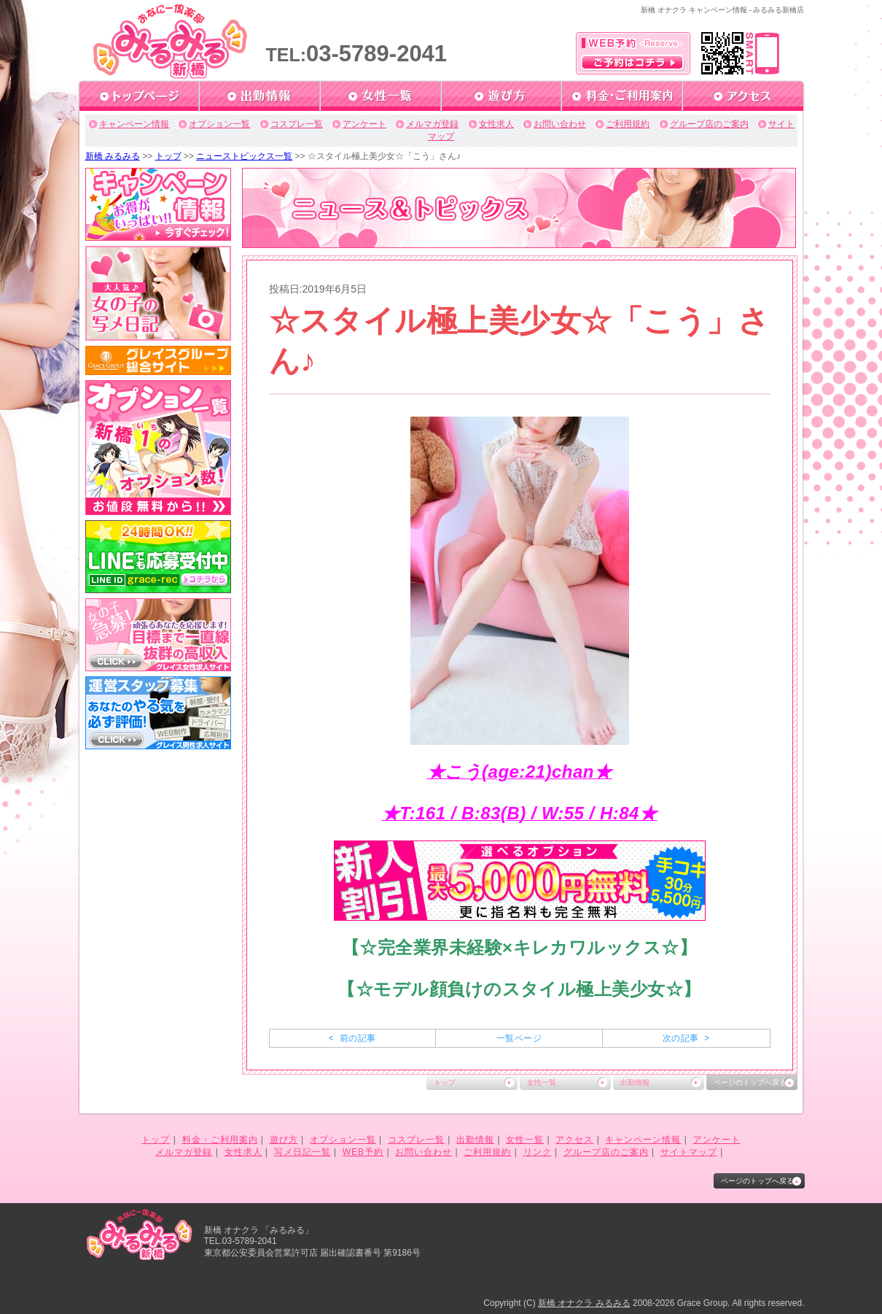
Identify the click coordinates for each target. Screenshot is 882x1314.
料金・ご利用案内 (220, 1140)
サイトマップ (688, 1152)
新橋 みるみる (112, 156)
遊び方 (284, 1140)
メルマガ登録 (432, 124)
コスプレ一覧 (296, 124)
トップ (168, 156)
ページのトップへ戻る (750, 1082)
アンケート (364, 124)
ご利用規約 (627, 124)
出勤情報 (634, 1082)
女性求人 (496, 124)
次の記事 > (686, 1038)
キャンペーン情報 (134, 124)
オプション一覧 (219, 124)
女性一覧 (541, 1082)
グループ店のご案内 (709, 124)
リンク (537, 1152)
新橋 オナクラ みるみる (584, 1303)
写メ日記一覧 (302, 1152)
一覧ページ (519, 1038)
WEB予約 (363, 1152)
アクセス (574, 1140)
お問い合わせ (560, 124)
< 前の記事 (352, 1038)
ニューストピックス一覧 (244, 156)
